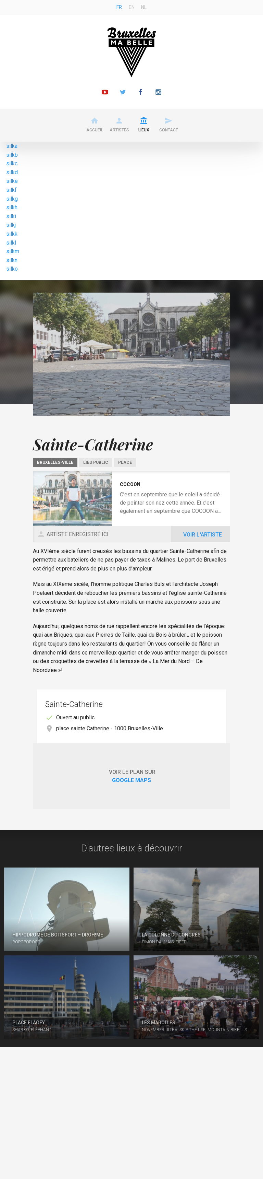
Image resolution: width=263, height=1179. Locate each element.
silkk (11, 234)
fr (119, 7)
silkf (11, 190)
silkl (11, 242)
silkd (12, 172)
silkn (11, 260)
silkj (11, 225)
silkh (11, 207)
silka (11, 146)
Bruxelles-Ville (55, 462)
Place (125, 462)
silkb (12, 155)
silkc (11, 163)
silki (11, 216)
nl (144, 7)
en (132, 7)
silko (12, 269)
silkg (12, 199)
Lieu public (95, 462)
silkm (12, 251)
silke (12, 181)
